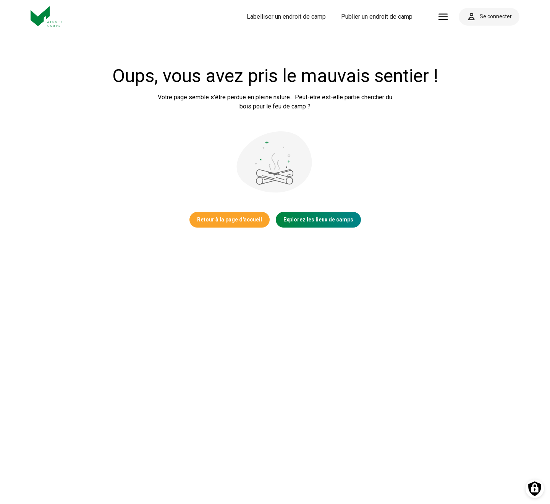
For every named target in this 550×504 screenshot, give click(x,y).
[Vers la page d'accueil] (47, 16)
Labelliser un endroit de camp (286, 16)
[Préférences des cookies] (535, 489)
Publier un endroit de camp (376, 16)
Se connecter (489, 17)
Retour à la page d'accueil (229, 219)
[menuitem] (286, 16)
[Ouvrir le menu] (443, 17)
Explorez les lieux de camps (318, 219)
